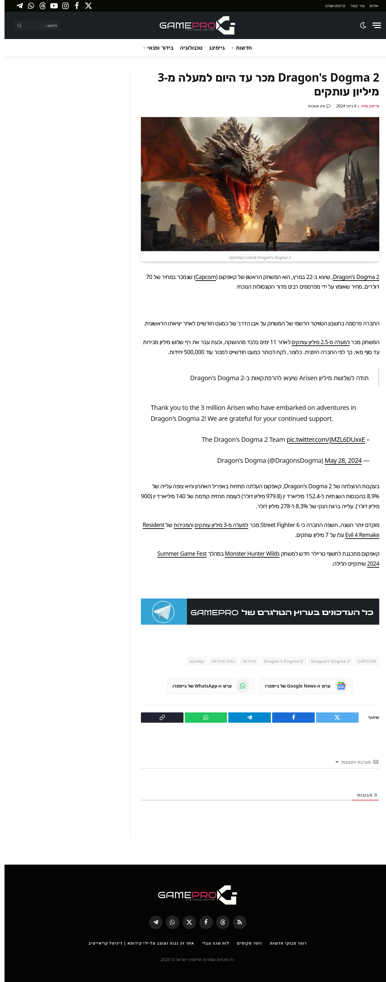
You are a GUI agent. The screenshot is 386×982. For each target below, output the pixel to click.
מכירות (245, 661)
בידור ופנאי (156, 47)
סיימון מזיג (366, 106)
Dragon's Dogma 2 (351, 277)
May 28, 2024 (338, 460)
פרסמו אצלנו (331, 5)
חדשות (239, 47)
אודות (369, 5)
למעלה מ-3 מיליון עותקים (217, 525)
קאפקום (192, 661)
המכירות (178, 525)
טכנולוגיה (186, 47)
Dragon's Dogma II (278, 661)
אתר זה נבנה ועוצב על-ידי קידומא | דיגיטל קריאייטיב (136, 943)
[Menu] (372, 25)
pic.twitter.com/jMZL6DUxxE (320, 439)
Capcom (199, 277)
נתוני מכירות (219, 661)
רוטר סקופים (245, 943)
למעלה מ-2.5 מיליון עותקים (316, 342)
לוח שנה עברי (212, 943)
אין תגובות (314, 106)
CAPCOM (362, 661)
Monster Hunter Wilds (247, 553)
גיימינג (212, 47)
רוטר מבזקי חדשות (285, 943)
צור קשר (353, 5)
